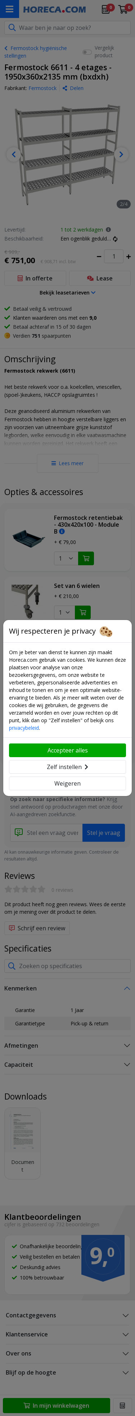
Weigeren (67, 783)
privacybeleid (24, 727)
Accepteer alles (68, 750)
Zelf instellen (67, 767)
